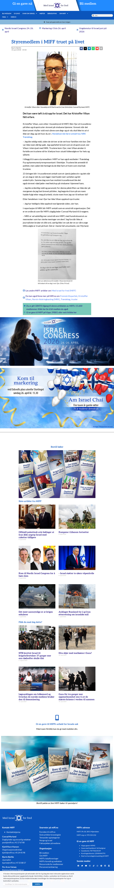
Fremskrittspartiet (68, 296)
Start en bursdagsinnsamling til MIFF (95, 856)
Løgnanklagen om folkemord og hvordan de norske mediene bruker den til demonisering (36, 697)
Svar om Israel (29, 13)
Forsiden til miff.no (47, 832)
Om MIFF (63, 13)
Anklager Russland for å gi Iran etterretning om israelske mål (75, 613)
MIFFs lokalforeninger (48, 858)
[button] (85, 48)
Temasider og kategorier (49, 837)
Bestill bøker (57, 447)
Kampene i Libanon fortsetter (74, 532)
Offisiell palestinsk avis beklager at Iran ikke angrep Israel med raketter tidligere (36, 535)
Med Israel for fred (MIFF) (64, 290)
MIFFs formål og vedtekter (50, 861)
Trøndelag (65, 299)
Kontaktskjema (13, 832)
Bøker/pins (52, 13)
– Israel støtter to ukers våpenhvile (76, 573)
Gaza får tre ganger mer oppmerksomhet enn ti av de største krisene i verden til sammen (77, 697)
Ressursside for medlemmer (51, 864)
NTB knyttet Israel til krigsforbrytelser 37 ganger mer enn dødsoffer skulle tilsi (35, 656)
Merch (13, 17)
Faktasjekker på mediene (49, 843)
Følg (5, 17)
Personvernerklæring (48, 867)
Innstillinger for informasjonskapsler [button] (16, 884)
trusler (74, 299)
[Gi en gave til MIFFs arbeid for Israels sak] (57, 717)
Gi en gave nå (22, 4)
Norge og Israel (45, 840)
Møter (42, 13)
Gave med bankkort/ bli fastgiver (93, 848)
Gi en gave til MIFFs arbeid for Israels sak (57, 724)
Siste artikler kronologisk (50, 835)
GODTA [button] (37, 884)
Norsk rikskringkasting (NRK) (46, 299)
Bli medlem (88, 4)
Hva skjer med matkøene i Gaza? (75, 653)
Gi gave (17, 13)
